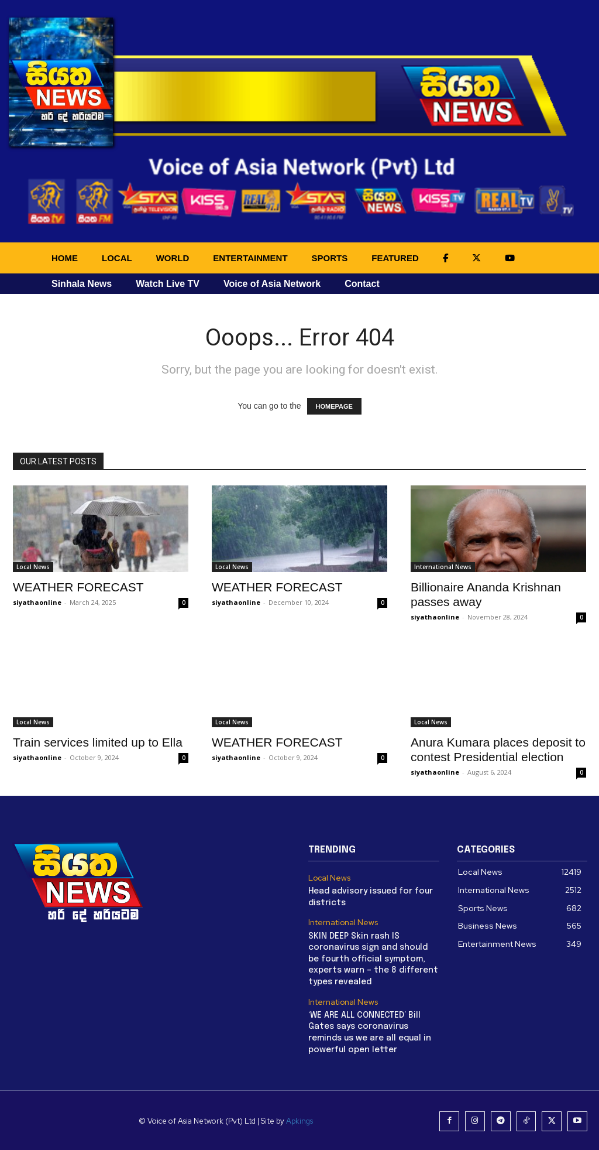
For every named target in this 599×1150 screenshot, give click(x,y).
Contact (362, 284)
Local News (33, 567)
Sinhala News (81, 284)
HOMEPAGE (334, 406)
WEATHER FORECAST (78, 587)
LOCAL (117, 258)
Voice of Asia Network (272, 284)
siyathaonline (37, 602)
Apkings (301, 1120)
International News (442, 567)
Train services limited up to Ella (98, 742)
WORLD (173, 258)
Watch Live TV (167, 284)
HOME (64, 258)
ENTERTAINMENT (250, 258)
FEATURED (395, 258)
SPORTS (330, 258)
